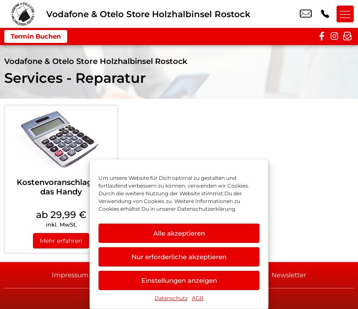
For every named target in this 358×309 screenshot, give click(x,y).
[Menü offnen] (345, 14)
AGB (197, 298)
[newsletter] (347, 36)
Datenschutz (171, 298)
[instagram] (334, 36)
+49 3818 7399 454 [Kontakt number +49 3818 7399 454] (325, 14)
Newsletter (289, 275)
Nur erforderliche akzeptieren (179, 257)
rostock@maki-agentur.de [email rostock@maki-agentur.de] (305, 14)
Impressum (69, 275)
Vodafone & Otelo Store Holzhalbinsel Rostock (95, 61)
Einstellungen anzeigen (179, 280)
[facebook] (321, 36)
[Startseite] (23, 14)
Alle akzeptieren (179, 233)
